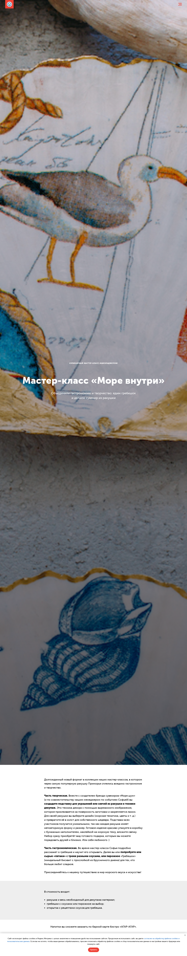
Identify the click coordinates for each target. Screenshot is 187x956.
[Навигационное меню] (180, 4)
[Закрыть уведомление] (185, 935)
